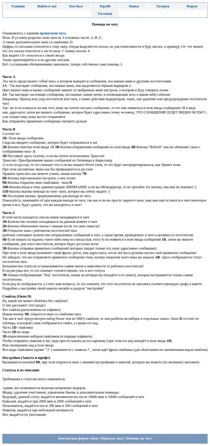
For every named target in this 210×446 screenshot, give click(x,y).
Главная (18, 6)
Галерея (162, 6)
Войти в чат (47, 6)
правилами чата (53, 33)
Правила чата (112, 438)
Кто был (76, 6)
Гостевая (105, 14)
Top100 (105, 6)
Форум (192, 6)
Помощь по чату (139, 438)
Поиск (134, 6)
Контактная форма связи (78, 438)
